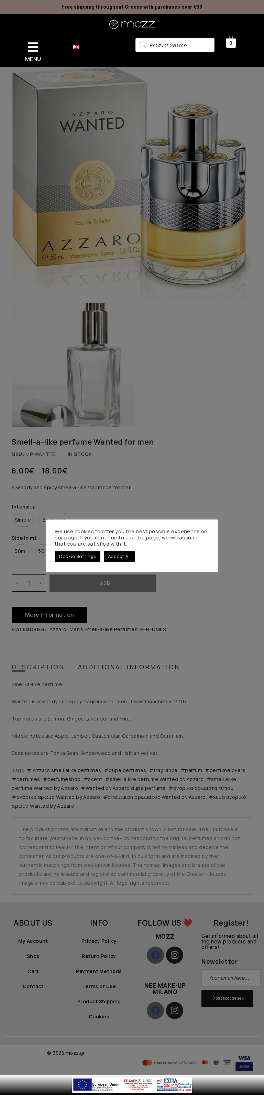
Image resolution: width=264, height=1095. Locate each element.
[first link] (132, 1079)
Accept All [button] (119, 556)
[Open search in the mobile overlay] (174, 45)
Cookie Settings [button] (77, 556)
